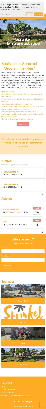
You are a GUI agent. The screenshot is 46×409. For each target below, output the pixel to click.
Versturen (7, 265)
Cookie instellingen (23, 402)
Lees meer (23, 124)
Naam (4, 247)
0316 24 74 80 (9, 392)
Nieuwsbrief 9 (10, 171)
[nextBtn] (42, 195)
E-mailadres (6, 256)
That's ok (38, 14)
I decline (29, 14)
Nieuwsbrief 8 (10, 184)
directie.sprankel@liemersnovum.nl (17, 395)
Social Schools (27, 406)
